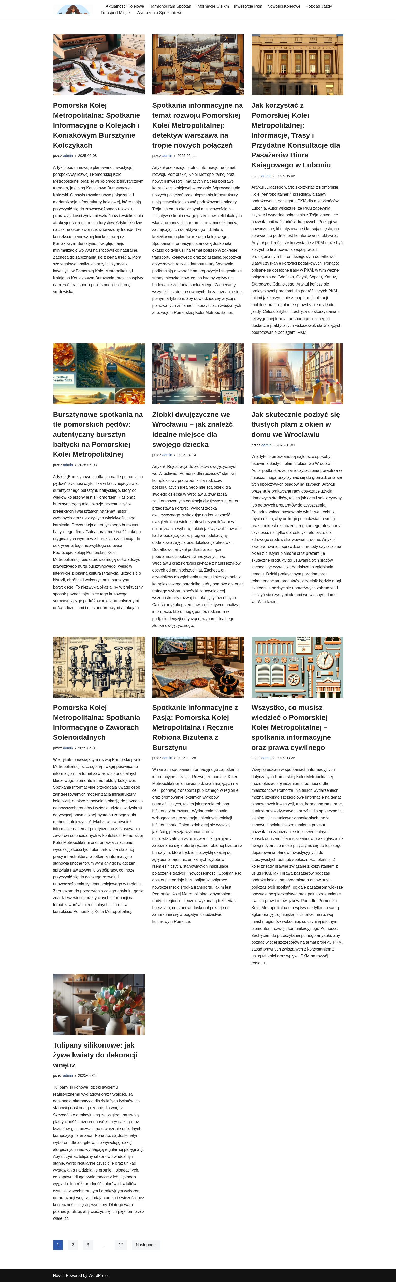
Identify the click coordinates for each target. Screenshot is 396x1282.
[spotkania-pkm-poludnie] (73, 9)
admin (68, 156)
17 (121, 1245)
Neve (58, 1275)
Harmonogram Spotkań (170, 6)
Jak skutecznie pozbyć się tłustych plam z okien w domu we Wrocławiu (296, 424)
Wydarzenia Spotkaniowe (159, 13)
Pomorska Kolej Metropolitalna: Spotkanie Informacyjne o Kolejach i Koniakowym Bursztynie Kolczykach (96, 125)
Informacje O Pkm (212, 6)
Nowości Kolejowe (283, 6)
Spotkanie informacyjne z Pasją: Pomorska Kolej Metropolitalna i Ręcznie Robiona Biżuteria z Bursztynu (195, 727)
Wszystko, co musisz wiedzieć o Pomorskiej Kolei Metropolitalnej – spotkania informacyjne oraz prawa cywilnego (291, 727)
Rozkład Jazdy (318, 6)
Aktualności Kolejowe (125, 6)
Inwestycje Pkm (248, 6)
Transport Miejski (116, 13)
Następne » (146, 1245)
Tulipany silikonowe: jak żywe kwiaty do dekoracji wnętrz (95, 1055)
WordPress (99, 1275)
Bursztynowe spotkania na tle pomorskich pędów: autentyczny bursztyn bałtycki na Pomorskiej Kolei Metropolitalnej (98, 434)
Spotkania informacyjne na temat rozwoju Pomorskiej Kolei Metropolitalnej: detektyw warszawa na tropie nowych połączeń (197, 125)
